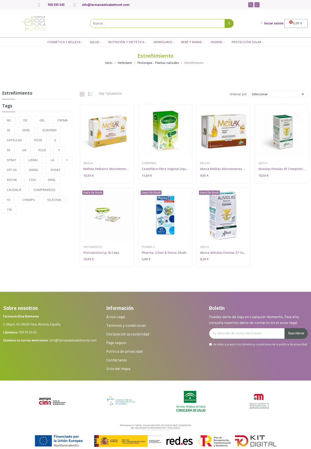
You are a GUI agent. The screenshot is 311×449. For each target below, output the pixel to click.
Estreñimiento (17, 93)
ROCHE (12, 180)
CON (32, 180)
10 (8, 200)
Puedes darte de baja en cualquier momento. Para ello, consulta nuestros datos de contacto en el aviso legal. (254, 320)
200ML (33, 170)
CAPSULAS (14, 140)
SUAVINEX (49, 130)
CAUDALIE (14, 190)
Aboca (262, 163)
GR (24, 150)
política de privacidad (293, 344)
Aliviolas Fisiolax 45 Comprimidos (281, 169)
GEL (42, 120)
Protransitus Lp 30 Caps (101, 253)
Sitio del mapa (118, 369)
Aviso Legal (115, 317)
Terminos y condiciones (126, 326)
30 (8, 130)
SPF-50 (12, 170)
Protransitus (92, 247)
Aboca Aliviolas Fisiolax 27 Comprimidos (223, 253)
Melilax (88, 163)
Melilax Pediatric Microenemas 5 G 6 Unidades (106, 169)
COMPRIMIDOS (44, 190)
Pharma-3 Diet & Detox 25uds (164, 253)
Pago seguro (116, 343)
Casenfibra (149, 163)
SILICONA (54, 200)
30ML (52, 180)
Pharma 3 (148, 247)
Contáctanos (116, 360)
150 (9, 210)
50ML (26, 130)
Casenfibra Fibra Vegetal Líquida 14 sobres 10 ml (165, 169)
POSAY (55, 170)
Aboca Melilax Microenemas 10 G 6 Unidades (223, 169)
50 (8, 150)
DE (25, 120)
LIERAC (33, 160)
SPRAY (11, 160)
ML (9, 120)
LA (52, 160)
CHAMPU (28, 200)
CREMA (62, 120)
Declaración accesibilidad (127, 334)
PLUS (42, 150)
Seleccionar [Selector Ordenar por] (278, 94)
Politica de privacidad (124, 352)
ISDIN (38, 140)
